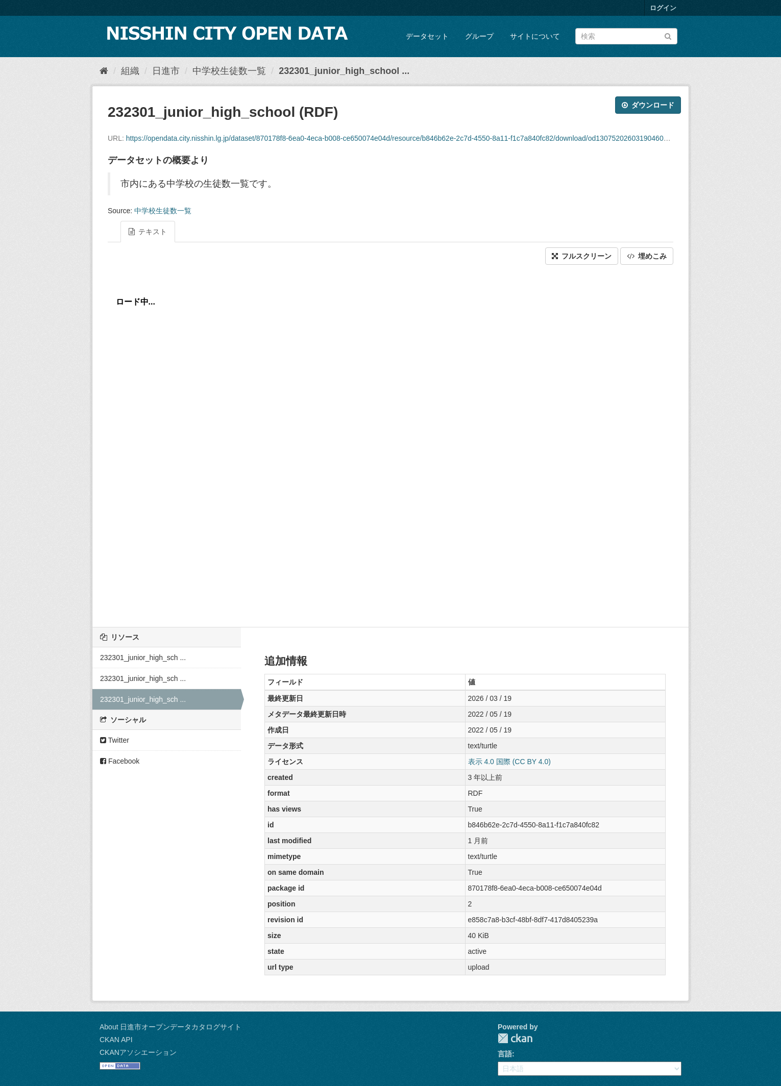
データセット (427, 36)
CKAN (515, 1038)
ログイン (663, 8)
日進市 (166, 71)
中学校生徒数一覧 (229, 71)
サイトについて (535, 36)
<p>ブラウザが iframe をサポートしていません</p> (390, 443)
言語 (505, 1054)
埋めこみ (647, 256)
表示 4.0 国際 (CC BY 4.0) (509, 761)
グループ (479, 36)
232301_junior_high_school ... (344, 71)
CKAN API (116, 1040)
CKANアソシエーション (138, 1052)
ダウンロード (648, 105)
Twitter (114, 740)
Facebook (119, 761)
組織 (130, 71)
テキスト (148, 232)
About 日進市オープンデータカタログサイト (170, 1027)
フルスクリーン (582, 256)
